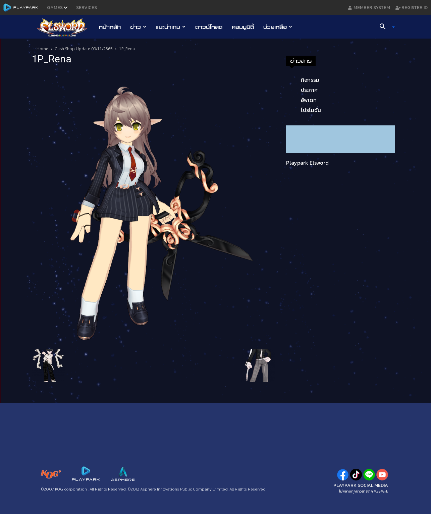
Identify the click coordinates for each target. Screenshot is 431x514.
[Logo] (66, 27)
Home (42, 49)
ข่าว (138, 26)
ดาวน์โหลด (208, 26)
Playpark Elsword (307, 163)
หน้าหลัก (110, 26)
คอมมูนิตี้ (243, 26)
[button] (384, 27)
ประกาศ (309, 90)
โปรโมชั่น (311, 110)
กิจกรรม (310, 80)
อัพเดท (309, 100)
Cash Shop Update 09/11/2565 (84, 49)
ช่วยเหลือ (277, 26)
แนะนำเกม (170, 26)
